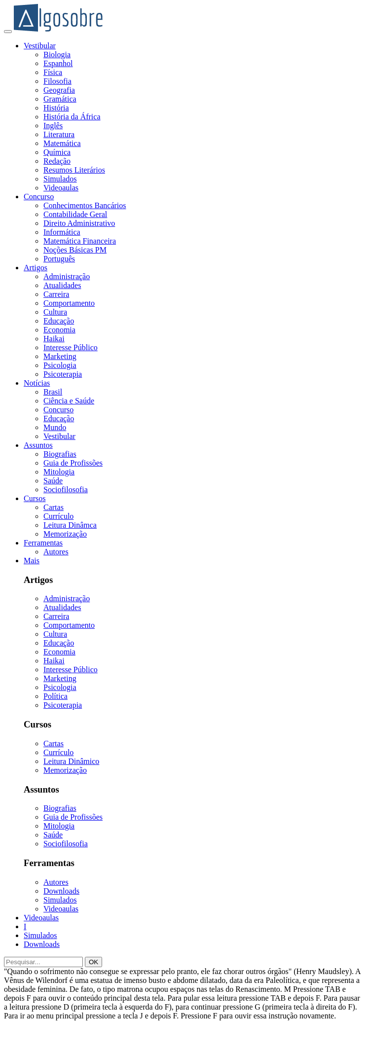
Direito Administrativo (79, 223)
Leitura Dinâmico (71, 761)
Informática (61, 232)
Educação (58, 321)
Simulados (60, 179)
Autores (56, 551)
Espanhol (58, 63)
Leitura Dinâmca (70, 525)
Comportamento (69, 303)
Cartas (53, 507)
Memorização (65, 534)
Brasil (52, 392)
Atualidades (62, 285)
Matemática (62, 143)
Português (59, 258)
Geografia (59, 90)
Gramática (59, 99)
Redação (57, 161)
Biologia (57, 54)
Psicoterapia (62, 374)
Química (57, 152)
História (56, 108)
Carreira (56, 294)
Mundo (54, 427)
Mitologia (58, 472)
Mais (31, 560)
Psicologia (59, 365)
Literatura (58, 134)
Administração (66, 276)
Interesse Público (70, 347)
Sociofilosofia (65, 489)
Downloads (61, 891)
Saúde (53, 480)
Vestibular (40, 45)
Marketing (59, 356)
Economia (59, 330)
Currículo (58, 516)
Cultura (55, 312)
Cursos (34, 498)
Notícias (37, 383)
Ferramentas (43, 543)
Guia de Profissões (73, 463)
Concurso (39, 196)
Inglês (53, 125)
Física (52, 72)
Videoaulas (60, 187)
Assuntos (38, 445)
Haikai (54, 338)
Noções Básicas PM (75, 250)
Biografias (59, 454)
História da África (72, 116)
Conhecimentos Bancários (84, 205)
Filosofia (57, 81)
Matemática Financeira (79, 241)
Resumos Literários (74, 170)
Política (55, 696)
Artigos (35, 267)
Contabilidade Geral (75, 214)
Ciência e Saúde (68, 401)
